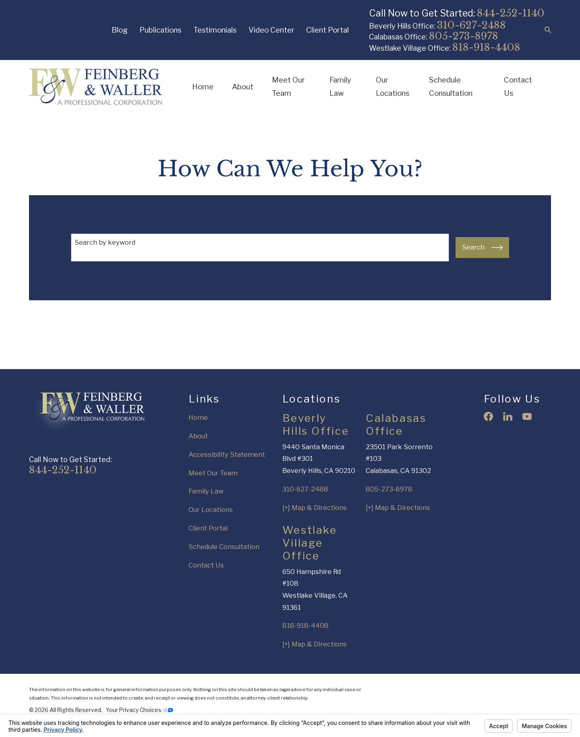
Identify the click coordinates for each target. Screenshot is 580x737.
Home (198, 417)
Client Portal (327, 30)
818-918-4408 (486, 47)
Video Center (271, 30)
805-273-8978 (463, 36)
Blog (120, 30)
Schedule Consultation (223, 547)
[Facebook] (488, 416)
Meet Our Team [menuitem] (288, 86)
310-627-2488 (471, 25)
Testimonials (214, 30)
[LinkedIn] (507, 416)
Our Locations (210, 510)
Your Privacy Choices (139, 710)
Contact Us (206, 565)
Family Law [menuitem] (340, 86)
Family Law (206, 491)
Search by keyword (105, 242)
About (198, 436)
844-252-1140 (511, 13)
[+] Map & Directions (314, 508)
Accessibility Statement (226, 454)
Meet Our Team (213, 473)
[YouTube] (527, 416)
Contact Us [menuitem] (518, 86)
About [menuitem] (242, 86)
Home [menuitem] (202, 86)
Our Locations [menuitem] (392, 86)
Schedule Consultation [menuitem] (450, 86)
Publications (160, 30)
